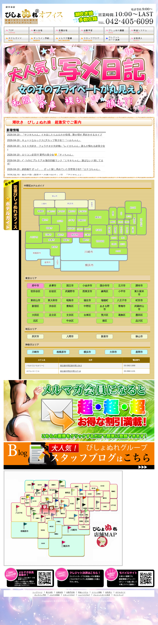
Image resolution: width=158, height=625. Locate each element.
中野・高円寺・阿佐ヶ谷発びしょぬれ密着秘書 (78, 499)
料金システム (83, 592)
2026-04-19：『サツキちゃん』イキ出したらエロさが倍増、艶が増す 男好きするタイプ (54, 134)
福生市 (87, 300)
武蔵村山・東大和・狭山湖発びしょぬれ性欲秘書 (38, 490)
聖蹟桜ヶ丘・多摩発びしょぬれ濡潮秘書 (42, 516)
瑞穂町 (104, 300)
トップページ (37, 592)
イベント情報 (97, 592)
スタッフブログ (69, 595)
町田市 (139, 300)
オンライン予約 (40, 595)
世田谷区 (35, 291)
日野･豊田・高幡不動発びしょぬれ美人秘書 (32, 508)
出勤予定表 (70, 592)
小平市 (121, 291)
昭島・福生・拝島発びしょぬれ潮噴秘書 (27, 497)
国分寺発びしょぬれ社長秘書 (47, 499)
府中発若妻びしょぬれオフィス (51, 508)
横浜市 (87, 352)
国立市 (70, 285)
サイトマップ (118, 595)
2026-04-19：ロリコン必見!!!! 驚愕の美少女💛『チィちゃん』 (40, 154)
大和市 (113, 352)
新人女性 (49, 592)
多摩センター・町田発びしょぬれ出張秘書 (34, 513)
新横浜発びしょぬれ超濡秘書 (63, 542)
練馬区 (104, 291)
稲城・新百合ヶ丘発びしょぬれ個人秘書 (52, 514)
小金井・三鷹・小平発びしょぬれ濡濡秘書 (56, 500)
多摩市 (52, 285)
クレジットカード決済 (101, 595)
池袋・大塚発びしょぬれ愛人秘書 (81, 489)
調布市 (139, 285)
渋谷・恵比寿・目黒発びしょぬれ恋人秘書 (82, 511)
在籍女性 (59, 592)
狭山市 (139, 336)
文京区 (70, 315)
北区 (35, 320)
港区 (104, 320)
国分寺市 (104, 285)
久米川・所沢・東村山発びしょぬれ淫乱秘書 (44, 489)
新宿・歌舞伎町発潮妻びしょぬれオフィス (83, 504)
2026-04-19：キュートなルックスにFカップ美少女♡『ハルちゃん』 (44, 140)
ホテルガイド (120, 592)
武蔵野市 (70, 291)
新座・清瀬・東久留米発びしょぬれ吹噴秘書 (61, 481)
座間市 (139, 352)
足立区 (52, 315)
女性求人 (108, 592)
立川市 (121, 285)
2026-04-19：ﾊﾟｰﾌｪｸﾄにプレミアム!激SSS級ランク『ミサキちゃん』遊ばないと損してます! (55, 162)
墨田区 (139, 315)
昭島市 (70, 300)
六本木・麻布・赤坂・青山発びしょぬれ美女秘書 (86, 510)
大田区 (35, 315)
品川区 (139, 320)
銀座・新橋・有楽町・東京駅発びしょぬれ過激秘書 (97, 502)
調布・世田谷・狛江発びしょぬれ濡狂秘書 (75, 515)
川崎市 (35, 352)
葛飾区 (121, 315)
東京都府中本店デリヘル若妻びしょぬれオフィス (79, 15)
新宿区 (35, 306)
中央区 (70, 320)
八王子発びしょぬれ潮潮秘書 (17, 506)
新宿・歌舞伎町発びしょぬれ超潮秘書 (84, 497)
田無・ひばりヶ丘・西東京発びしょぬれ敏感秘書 (56, 491)
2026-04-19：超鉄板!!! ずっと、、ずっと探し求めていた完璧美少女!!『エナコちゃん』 (54, 169)
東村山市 (35, 300)
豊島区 (70, 306)
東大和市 (52, 300)
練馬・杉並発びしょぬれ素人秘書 (72, 490)
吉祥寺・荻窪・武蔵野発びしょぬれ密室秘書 (62, 501)
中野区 (87, 306)
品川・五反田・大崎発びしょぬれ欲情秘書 (87, 517)
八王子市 (122, 300)
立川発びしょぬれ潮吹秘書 (32, 498)
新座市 (104, 336)
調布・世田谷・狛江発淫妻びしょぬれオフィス (57, 511)
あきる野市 (104, 308)
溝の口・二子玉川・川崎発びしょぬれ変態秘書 (69, 527)
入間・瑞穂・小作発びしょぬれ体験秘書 (33, 484)
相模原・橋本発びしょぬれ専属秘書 (25, 523)
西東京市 (87, 291)
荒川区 (104, 315)
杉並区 (52, 291)
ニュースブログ (84, 595)
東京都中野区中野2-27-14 (70, 371)
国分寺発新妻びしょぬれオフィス (49, 502)
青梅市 (121, 306)
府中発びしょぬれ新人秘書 (44, 507)
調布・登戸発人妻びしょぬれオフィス (61, 507)
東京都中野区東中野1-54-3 (71, 366)
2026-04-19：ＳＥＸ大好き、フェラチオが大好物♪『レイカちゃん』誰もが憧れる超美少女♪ (56, 147)
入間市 (70, 336)
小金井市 (87, 285)
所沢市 (35, 336)
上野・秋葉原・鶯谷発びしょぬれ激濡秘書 (97, 489)
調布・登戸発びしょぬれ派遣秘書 (65, 505)
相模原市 (61, 352)
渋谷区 (52, 306)
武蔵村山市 (139, 308)
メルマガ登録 (55, 595)
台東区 (87, 315)
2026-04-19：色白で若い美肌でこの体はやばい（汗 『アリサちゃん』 (46, 175)
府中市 (35, 285)
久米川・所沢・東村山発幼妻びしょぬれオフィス (46, 485)
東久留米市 (139, 293)
